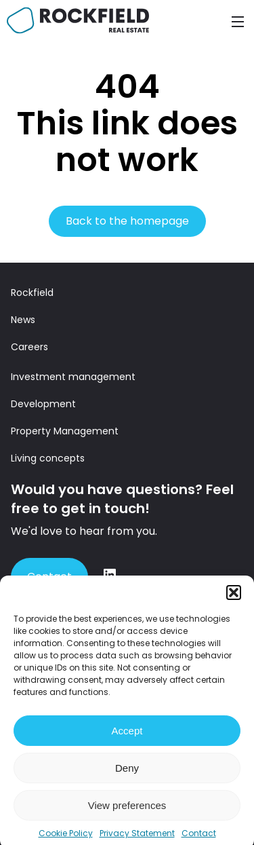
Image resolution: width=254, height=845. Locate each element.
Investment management (73, 376)
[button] (233, 599)
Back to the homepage (127, 221)
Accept (127, 737)
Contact (49, 576)
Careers (29, 347)
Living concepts (48, 458)
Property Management (65, 431)
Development (43, 404)
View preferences (127, 812)
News (23, 319)
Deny (127, 775)
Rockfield (32, 292)
